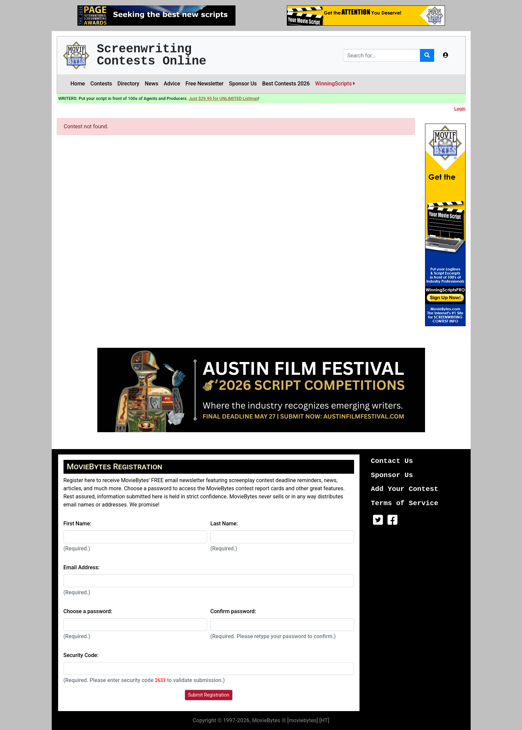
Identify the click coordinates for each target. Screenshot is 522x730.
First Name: (78, 523)
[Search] (381, 55)
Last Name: (224, 523)
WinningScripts (335, 83)
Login (459, 108)
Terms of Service (405, 503)
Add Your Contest (405, 489)
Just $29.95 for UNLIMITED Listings (223, 98)
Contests (101, 83)
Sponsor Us (243, 83)
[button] (446, 55)
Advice (172, 83)
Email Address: (82, 567)
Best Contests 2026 (286, 83)
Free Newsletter (204, 83)
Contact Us (392, 461)
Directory (129, 83)
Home (78, 83)
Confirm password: (233, 611)
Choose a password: (88, 611)
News (151, 83)
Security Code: (81, 655)
